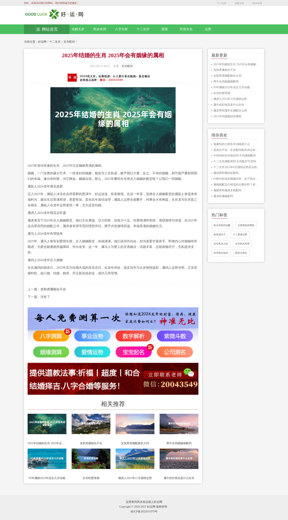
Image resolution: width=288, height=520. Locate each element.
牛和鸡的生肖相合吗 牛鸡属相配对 (234, 155)
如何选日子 (220, 234)
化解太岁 (239, 3)
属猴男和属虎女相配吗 (227, 190)
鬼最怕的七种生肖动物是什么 (231, 144)
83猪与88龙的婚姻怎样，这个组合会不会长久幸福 (237, 178)
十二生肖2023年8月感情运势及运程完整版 (237, 167)
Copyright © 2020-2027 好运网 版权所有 (143, 506)
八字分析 (121, 29)
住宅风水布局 (242, 243)
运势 (208, 29)
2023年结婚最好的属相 (227, 116)
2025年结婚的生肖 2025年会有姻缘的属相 (47, 443)
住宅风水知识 (221, 252)
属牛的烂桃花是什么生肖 (179, 478)
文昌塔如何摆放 (246, 225)
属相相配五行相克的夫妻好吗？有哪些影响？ (237, 184)
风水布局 (257, 3)
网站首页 (47, 29)
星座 (164, 29)
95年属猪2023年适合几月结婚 (47, 478)
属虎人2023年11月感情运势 (135, 478)
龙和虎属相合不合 (53, 289)
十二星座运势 (240, 234)
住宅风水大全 (221, 243)
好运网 (42, 41)
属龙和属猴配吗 (223, 196)
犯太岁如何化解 (222, 225)
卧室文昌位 (241, 252)
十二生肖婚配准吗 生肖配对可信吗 (234, 161)
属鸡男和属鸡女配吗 (226, 172)
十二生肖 (221, 3)
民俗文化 (186, 29)
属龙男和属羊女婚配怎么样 (230, 110)
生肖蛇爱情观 (91, 478)
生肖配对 (69, 41)
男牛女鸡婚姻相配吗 (179, 443)
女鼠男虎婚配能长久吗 (135, 443)
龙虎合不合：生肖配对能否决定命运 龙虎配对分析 (237, 149)
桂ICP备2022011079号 (144, 511)
